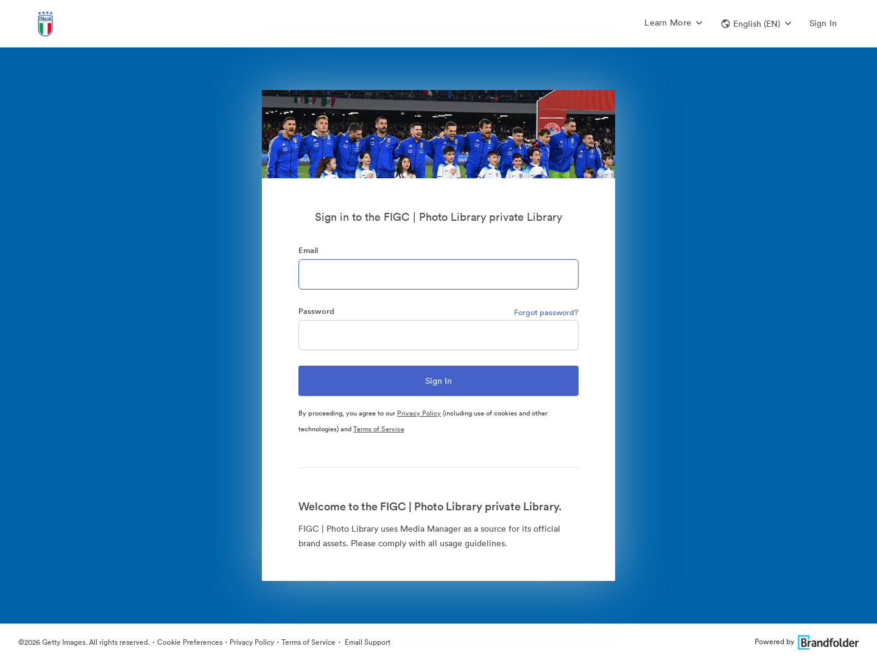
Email (308, 250)
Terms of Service (378, 429)
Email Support (366, 642)
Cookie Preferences (189, 642)
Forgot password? (546, 312)
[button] (756, 23)
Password (316, 311)
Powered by (807, 641)
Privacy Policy (419, 413)
